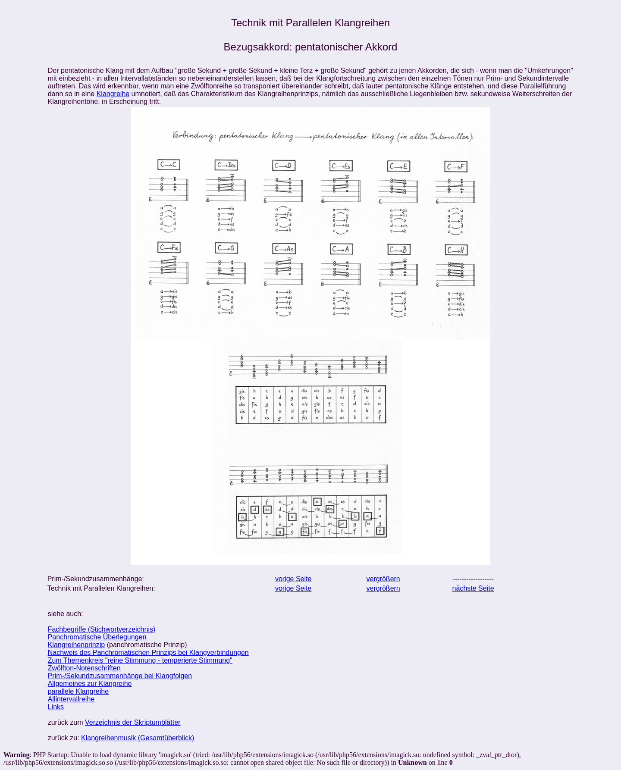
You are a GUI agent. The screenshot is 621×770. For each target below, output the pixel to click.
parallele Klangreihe (78, 691)
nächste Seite (473, 588)
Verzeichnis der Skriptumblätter (132, 722)
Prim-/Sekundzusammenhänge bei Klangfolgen (120, 675)
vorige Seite (293, 578)
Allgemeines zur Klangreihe (90, 683)
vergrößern (383, 578)
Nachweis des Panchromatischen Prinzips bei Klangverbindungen (148, 652)
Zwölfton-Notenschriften (84, 668)
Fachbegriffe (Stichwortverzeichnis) (102, 629)
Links (56, 707)
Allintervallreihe (71, 699)
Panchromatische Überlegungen (97, 637)
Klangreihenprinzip (76, 644)
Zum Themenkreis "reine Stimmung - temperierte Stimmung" (140, 660)
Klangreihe (113, 93)
